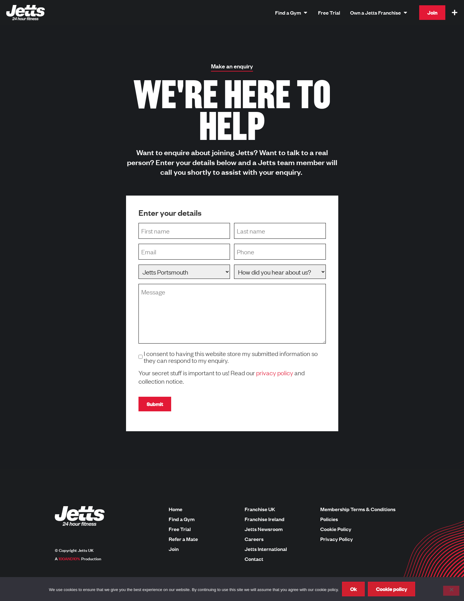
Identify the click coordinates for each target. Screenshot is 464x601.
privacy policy (274, 372)
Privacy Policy (336, 539)
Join (174, 549)
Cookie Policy (335, 529)
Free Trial (180, 529)
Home (175, 509)
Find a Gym (182, 519)
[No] (451, 591)
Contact (254, 559)
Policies (329, 519)
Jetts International (266, 549)
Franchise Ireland (264, 519)
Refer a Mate (183, 539)
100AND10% (69, 558)
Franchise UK (260, 509)
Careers (254, 539)
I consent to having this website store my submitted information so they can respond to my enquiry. (231, 356)
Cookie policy (391, 589)
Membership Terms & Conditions (358, 509)
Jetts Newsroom (264, 529)
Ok (353, 589)
